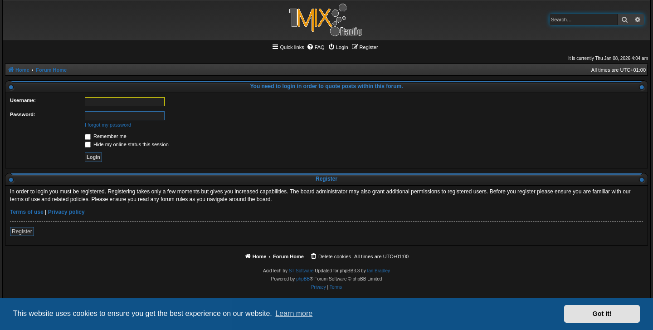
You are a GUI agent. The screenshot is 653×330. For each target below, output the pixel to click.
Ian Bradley (378, 270)
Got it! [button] (602, 313)
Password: (22, 114)
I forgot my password (108, 125)
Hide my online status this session (127, 144)
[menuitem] (316, 47)
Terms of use (27, 212)
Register (22, 231)
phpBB (303, 278)
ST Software (301, 270)
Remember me (106, 136)
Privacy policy (66, 212)
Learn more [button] (293, 313)
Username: (23, 100)
